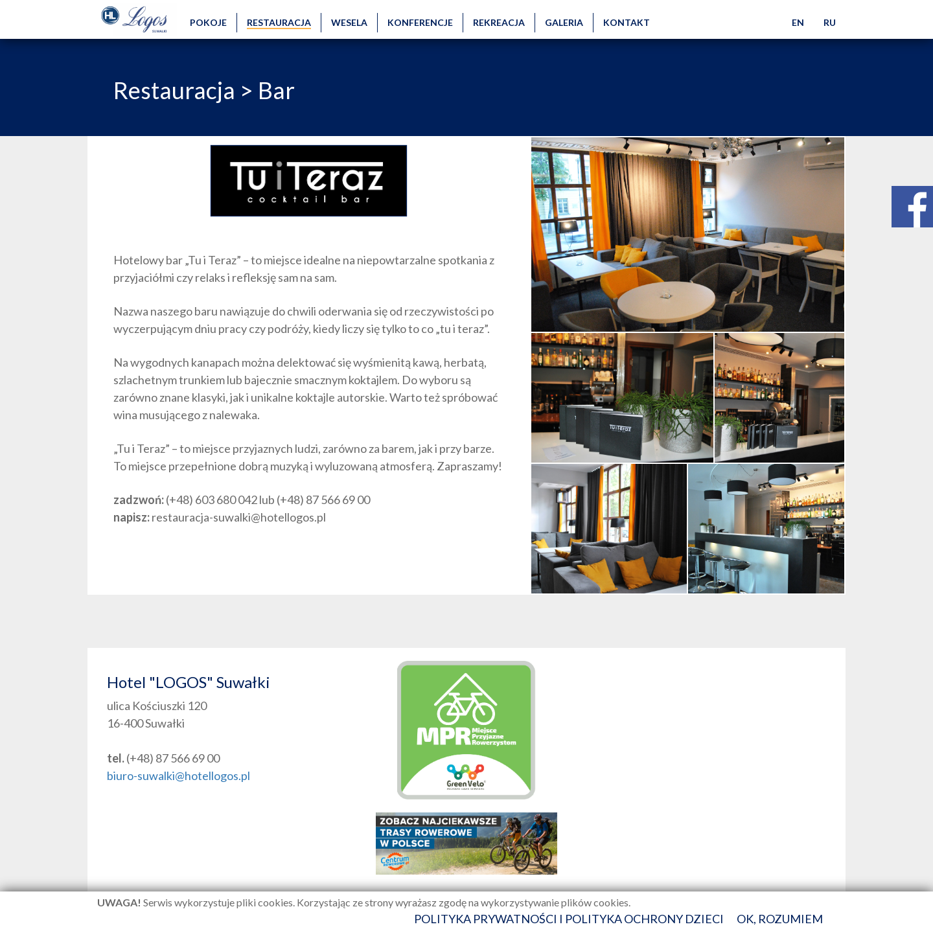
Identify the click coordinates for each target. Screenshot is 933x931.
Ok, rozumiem (780, 919)
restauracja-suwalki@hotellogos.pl (239, 517)
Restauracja (174, 90)
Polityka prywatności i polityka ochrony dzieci (569, 919)
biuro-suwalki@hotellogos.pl (178, 775)
